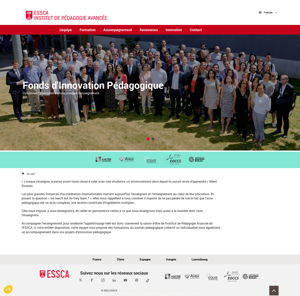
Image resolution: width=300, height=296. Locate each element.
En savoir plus (37, 101)
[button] (8, 289)
